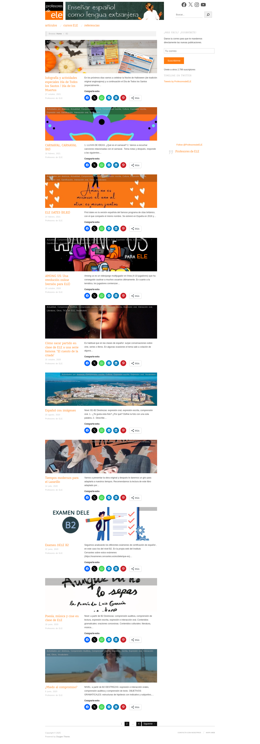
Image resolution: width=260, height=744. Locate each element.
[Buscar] (208, 15)
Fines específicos (91, 45)
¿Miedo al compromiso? (61, 687)
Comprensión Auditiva (80, 42)
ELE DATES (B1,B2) (57, 212)
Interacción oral (131, 45)
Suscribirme (174, 60)
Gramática (118, 45)
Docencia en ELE (107, 240)
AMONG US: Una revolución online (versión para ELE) (57, 280)
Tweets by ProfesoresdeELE (177, 81)
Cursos (70, 25)
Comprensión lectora (121, 42)
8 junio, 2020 (51, 691)
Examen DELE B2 (57, 545)
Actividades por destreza (58, 42)
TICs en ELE (98, 243)
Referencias (91, 25)
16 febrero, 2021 (52, 153)
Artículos (51, 25)
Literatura (51, 310)
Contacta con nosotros (189, 732)
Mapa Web (210, 732)
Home (59, 34)
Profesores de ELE (53, 98)
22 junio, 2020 (51, 549)
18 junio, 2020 (51, 624)
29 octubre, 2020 (53, 288)
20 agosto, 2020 (52, 415)
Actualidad (75, 109)
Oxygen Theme (63, 737)
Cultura (135, 42)
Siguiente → (149, 723)
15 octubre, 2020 (53, 359)
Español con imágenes (60, 410)
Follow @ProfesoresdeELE (189, 145)
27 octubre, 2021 (53, 94)
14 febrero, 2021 (52, 217)
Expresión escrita (60, 45)
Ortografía (144, 45)
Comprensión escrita (101, 42)
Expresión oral (75, 45)
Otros (152, 45)
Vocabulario (95, 112)
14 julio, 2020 (51, 486)
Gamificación (106, 45)
